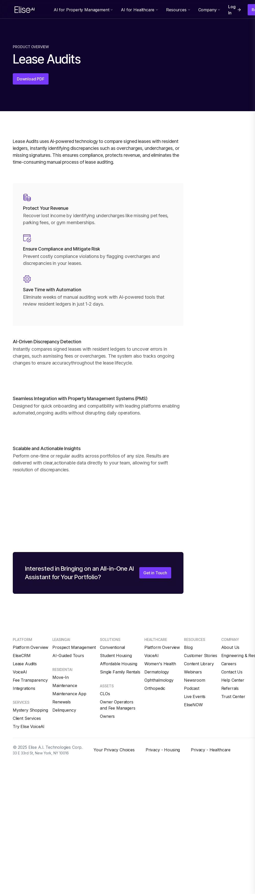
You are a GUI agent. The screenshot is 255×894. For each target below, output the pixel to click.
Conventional (112, 647)
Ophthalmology (158, 680)
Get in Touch (155, 572)
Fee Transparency (30, 680)
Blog (188, 647)
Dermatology (156, 671)
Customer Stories (200, 655)
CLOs (105, 693)
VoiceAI (20, 671)
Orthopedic (154, 688)
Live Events (194, 696)
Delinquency (64, 710)
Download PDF (30, 78)
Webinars (193, 671)
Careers (228, 663)
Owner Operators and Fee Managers (117, 705)
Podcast (191, 688)
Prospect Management (74, 647)
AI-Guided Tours (68, 655)
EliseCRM (22, 655)
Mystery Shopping (30, 710)
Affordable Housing (118, 663)
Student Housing (116, 655)
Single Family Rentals (120, 671)
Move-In (60, 677)
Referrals (230, 688)
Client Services (27, 718)
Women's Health (160, 663)
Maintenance (64, 685)
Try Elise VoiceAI (28, 726)
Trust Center (233, 696)
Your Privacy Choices (114, 749)
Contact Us (231, 671)
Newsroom (194, 680)
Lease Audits (25, 663)
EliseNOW (193, 704)
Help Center (232, 680)
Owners (107, 716)
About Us (230, 647)
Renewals (61, 701)
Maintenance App (69, 693)
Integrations (24, 688)
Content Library (199, 663)
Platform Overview (30, 647)
